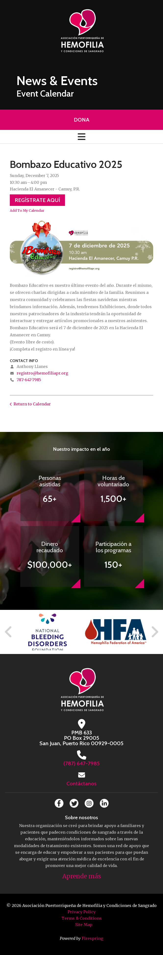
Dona (81, 119)
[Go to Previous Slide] (8, 632)
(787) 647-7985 (81, 763)
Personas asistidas (49, 481)
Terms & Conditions (82, 918)
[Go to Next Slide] (154, 632)
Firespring (92, 938)
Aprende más (81, 876)
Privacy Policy (82, 911)
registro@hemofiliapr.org (42, 373)
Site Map (83, 924)
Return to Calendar (32, 404)
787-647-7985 (29, 379)
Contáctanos (81, 783)
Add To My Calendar (27, 210)
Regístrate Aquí (37, 200)
